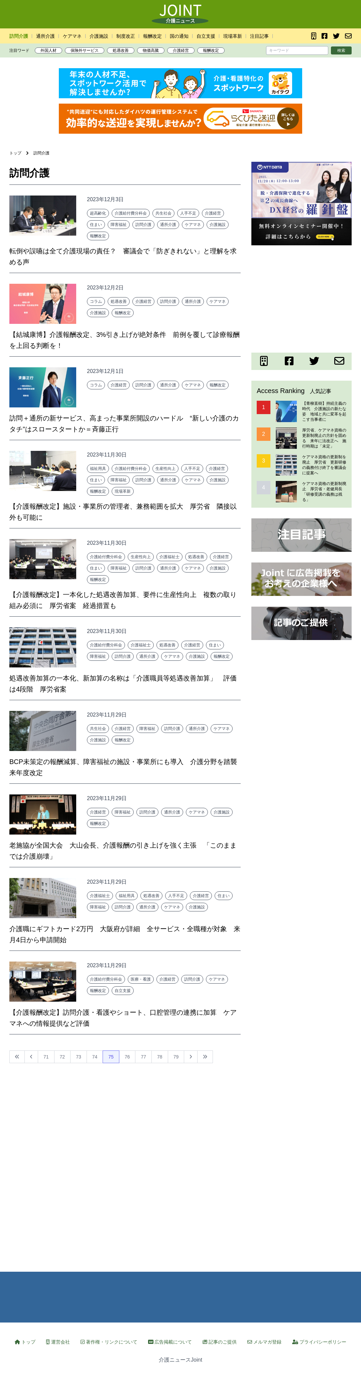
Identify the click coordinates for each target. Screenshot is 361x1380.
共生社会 (163, 213)
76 (127, 1056)
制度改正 (125, 36)
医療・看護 (141, 979)
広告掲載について (170, 1342)
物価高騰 (151, 50)
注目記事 (259, 36)
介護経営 (181, 50)
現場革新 (232, 36)
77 (143, 1056)
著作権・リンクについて (109, 1342)
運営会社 (58, 1342)
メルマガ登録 (264, 1342)
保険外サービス (85, 50)
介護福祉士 (169, 556)
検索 (341, 50)
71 (46, 1056)
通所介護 (45, 36)
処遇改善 (121, 50)
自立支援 (206, 36)
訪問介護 (18, 36)
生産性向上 (165, 468)
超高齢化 (98, 213)
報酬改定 (152, 36)
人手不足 (188, 213)
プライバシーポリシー (319, 1342)
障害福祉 (119, 224)
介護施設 (99, 36)
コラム (96, 301)
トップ (25, 1342)
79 (176, 1056)
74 (95, 1056)
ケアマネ (72, 36)
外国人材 (48, 50)
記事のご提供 (220, 1342)
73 (78, 1056)
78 (159, 1056)
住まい (96, 224)
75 (111, 1056)
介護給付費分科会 (131, 213)
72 (62, 1056)
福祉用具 (98, 468)
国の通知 (179, 36)
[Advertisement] (301, 298)
